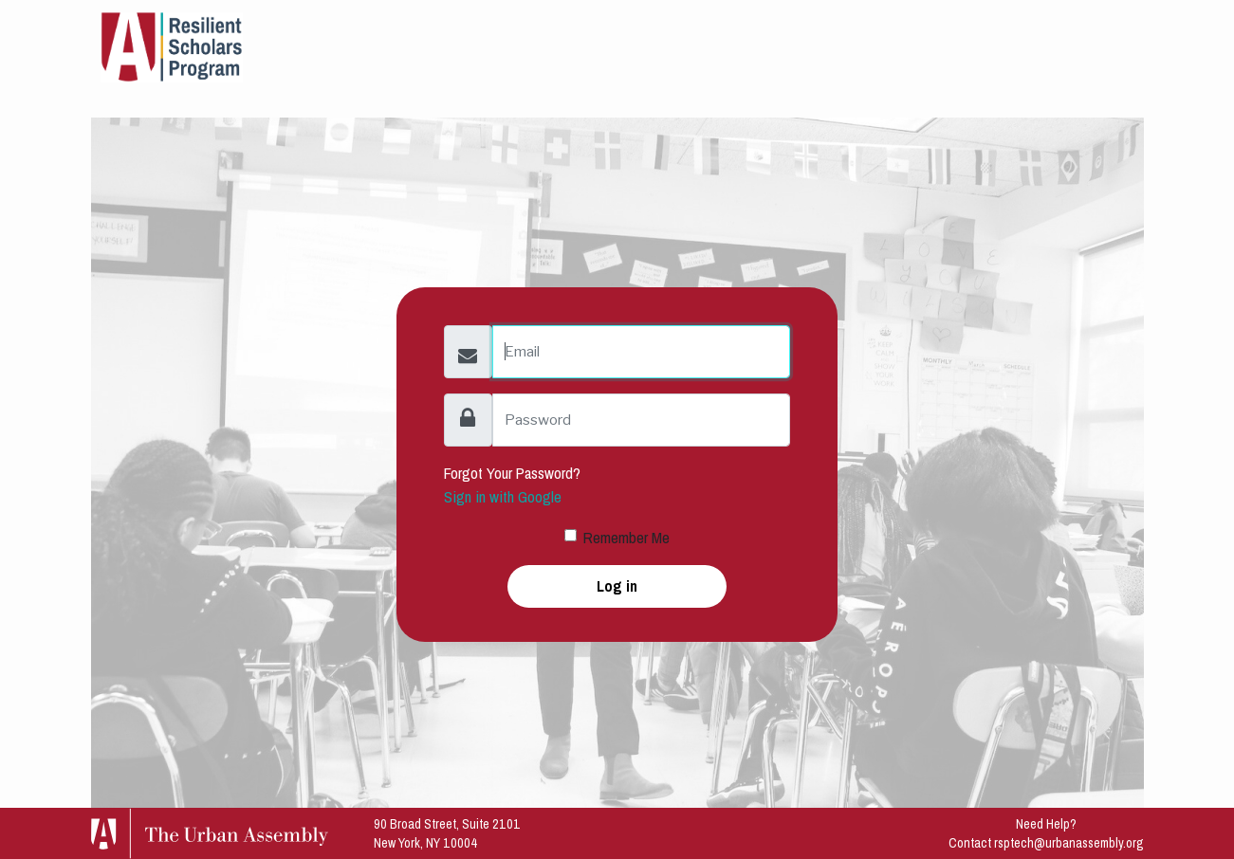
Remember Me (626, 537)
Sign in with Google (503, 496)
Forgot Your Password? (512, 473)
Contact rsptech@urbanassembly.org (1046, 842)
